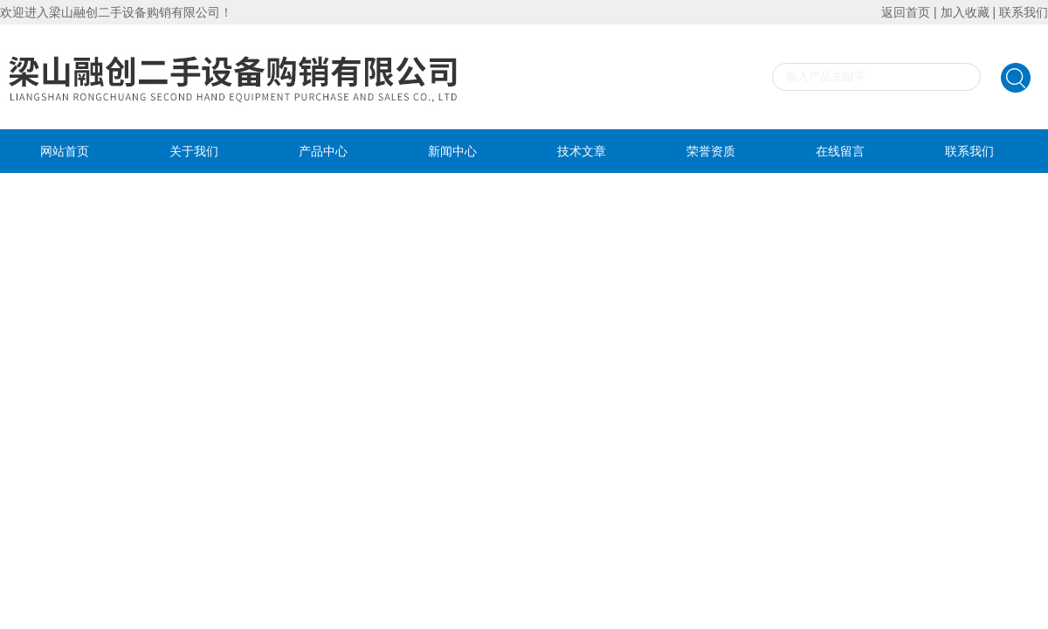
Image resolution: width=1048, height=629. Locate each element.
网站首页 (64, 151)
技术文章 (581, 151)
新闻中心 (452, 151)
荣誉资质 (710, 151)
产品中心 (323, 151)
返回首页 (905, 12)
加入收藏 (965, 12)
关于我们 (193, 151)
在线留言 (840, 151)
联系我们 (1023, 12)
